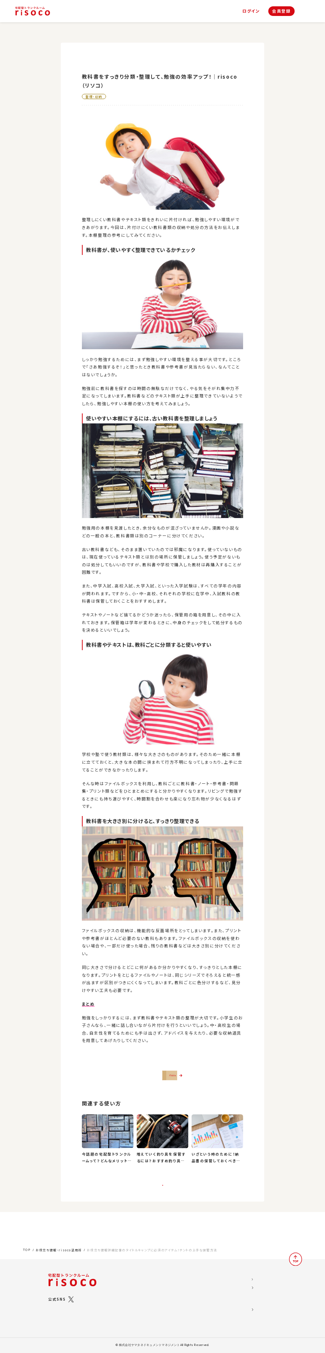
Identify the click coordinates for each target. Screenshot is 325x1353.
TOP (27, 1244)
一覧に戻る (162, 1202)
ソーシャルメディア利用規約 (242, 1281)
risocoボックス (146, 1296)
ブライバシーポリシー (236, 1319)
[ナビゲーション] (305, 11)
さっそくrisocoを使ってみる (166, 1080)
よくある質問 (187, 1300)
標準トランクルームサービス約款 (246, 1310)
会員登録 (281, 11)
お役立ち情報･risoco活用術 (59, 1244)
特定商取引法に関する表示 (241, 1300)
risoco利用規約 (231, 1290)
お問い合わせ (188, 1310)
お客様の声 (186, 1290)
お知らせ (183, 1281)
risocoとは (136, 1272)
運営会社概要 (229, 1272)
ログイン (251, 11)
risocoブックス (146, 1288)
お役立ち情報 (188, 1272)
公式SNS (57, 1292)
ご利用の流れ (139, 1306)
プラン (132, 1281)
